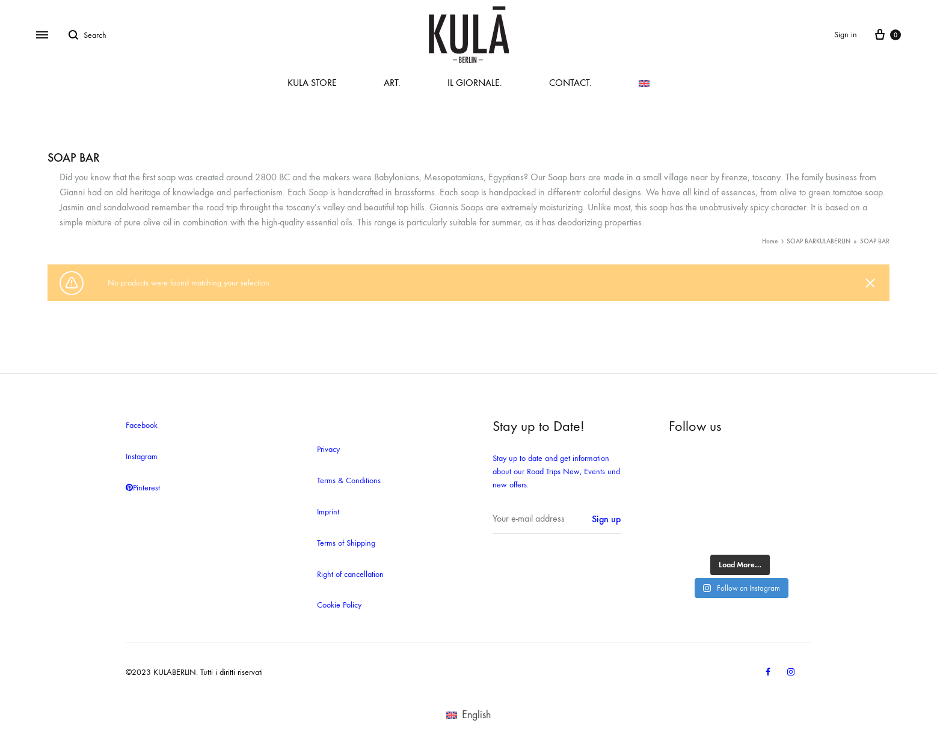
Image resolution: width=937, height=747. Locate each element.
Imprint (328, 512)
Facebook (142, 425)
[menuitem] (644, 83)
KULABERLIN (833, 241)
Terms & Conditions (349, 480)
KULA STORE (312, 82)
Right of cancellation (350, 574)
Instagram (142, 456)
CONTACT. (570, 82)
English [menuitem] (476, 715)
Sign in (845, 34)
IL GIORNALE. (474, 82)
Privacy (328, 449)
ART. (392, 82)
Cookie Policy (339, 605)
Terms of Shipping (346, 543)
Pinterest (143, 488)
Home (770, 241)
